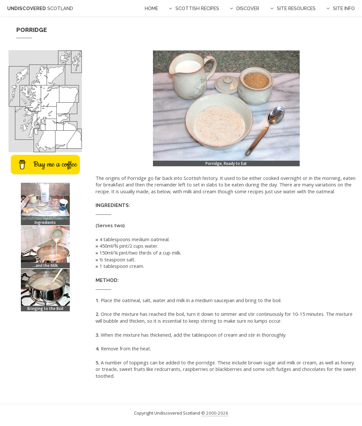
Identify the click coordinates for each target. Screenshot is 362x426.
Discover (247, 8)
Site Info (344, 8)
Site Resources (296, 8)
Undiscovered (40, 8)
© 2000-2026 (214, 413)
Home (151, 8)
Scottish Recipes (197, 8)
